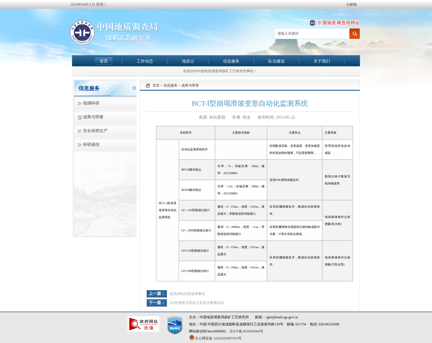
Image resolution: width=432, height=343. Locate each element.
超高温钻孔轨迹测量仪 (187, 294)
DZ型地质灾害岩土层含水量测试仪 (197, 303)
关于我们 (322, 61)
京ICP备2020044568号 (246, 331)
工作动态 (145, 61)
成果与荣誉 (93, 117)
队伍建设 (276, 61)
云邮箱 (351, 4)
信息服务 (231, 61)
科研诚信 (91, 144)
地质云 (188, 61)
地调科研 (91, 103)
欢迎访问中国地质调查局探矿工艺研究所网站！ (220, 71)
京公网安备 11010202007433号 (215, 338)
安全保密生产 (95, 131)
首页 (104, 61)
